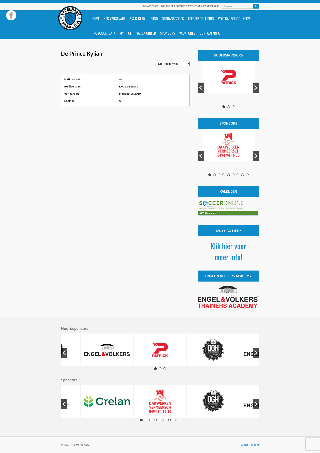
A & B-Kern (137, 18)
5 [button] (228, 174)
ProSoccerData (104, 33)
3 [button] (233, 106)
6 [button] (233, 174)
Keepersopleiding (201, 18)
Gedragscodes (173, 18)
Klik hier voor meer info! (228, 251)
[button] (201, 88)
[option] (228, 83)
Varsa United (146, 33)
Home (96, 18)
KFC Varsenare (150, 6)
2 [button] (228, 106)
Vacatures (187, 33)
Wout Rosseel (250, 445)
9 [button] (247, 174)
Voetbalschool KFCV (234, 18)
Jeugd (153, 18)
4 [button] (223, 174)
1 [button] (223, 106)
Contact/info (209, 33)
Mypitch (126, 33)
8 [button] (242, 174)
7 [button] (238, 174)
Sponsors (167, 33)
